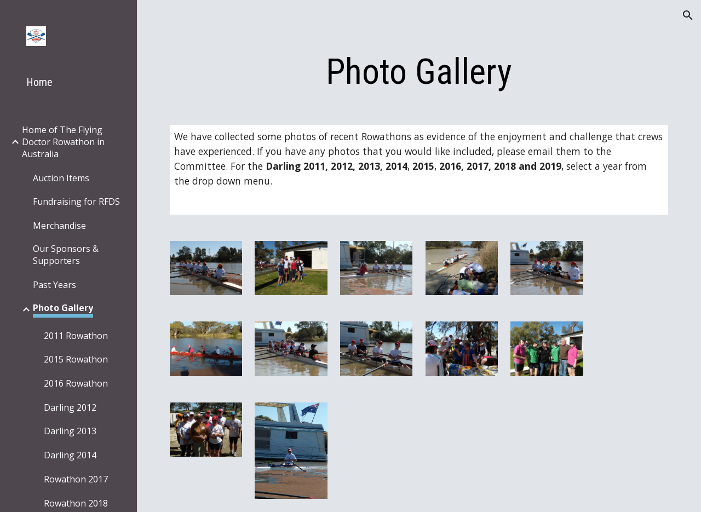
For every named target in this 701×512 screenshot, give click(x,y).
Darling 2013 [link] (70, 431)
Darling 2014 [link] (70, 455)
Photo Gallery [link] (63, 308)
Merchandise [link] (59, 226)
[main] (419, 72)
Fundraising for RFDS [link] (76, 201)
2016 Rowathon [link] (76, 383)
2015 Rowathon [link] (76, 359)
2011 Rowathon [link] (76, 336)
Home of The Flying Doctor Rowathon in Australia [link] (63, 142)
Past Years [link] (54, 285)
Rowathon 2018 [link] (76, 503)
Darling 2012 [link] (70, 407)
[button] (688, 15)
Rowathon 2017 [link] (76, 479)
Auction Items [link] (61, 178)
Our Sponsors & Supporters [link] (66, 255)
